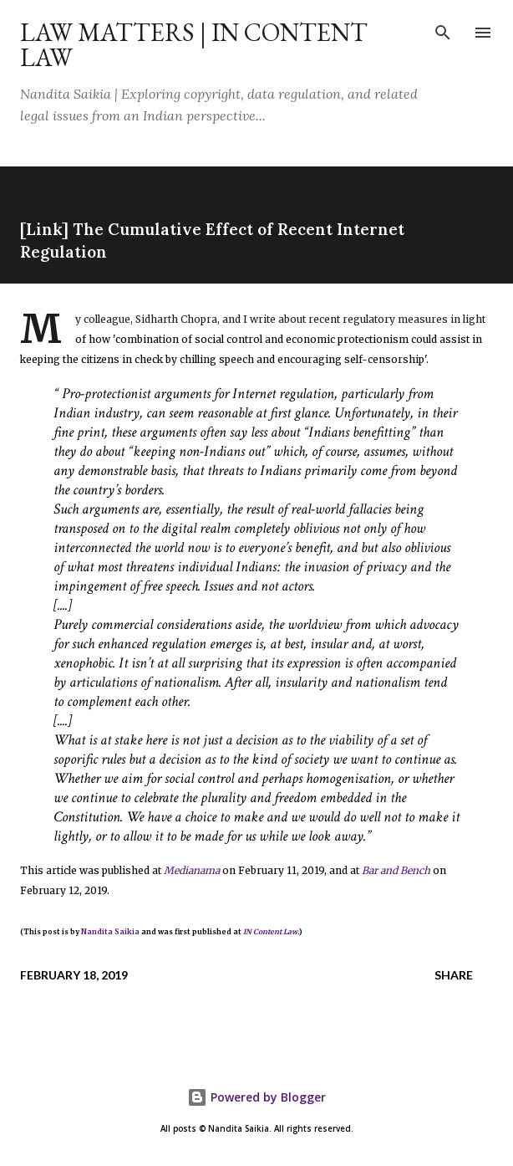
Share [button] (453, 975)
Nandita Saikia (110, 932)
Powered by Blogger (256, 1097)
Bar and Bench (396, 870)
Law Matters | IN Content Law (194, 45)
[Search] (443, 30)
